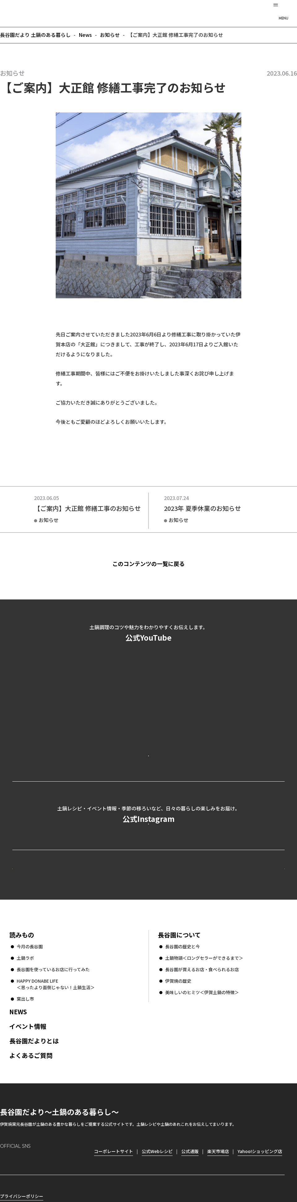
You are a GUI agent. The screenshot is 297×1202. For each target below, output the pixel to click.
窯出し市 (25, 1082)
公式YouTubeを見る (148, 780)
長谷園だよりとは (34, 1124)
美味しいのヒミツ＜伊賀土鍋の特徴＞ (202, 1076)
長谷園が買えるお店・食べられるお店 (202, 1053)
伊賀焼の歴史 (178, 1064)
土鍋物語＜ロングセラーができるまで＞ (204, 1041)
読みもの (21, 1018)
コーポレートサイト (230, 940)
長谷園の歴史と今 (182, 1030)
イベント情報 (27, 1109)
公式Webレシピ (88, 940)
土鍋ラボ (25, 1041)
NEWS (18, 1095)
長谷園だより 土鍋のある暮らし (148, 13)
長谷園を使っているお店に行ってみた (53, 1053)
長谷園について (179, 1018)
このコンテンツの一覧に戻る (158, 563)
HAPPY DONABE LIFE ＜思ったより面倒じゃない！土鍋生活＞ (56, 1067)
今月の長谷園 (30, 1030)
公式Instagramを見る (148, 876)
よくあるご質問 (31, 1138)
